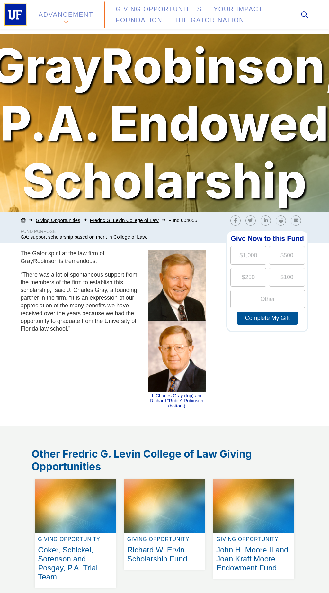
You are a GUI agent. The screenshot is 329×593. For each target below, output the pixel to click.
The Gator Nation (140, 20)
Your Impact (214, 14)
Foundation (265, 14)
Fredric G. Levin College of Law (124, 220)
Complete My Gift (267, 318)
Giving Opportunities (146, 14)
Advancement (65, 17)
